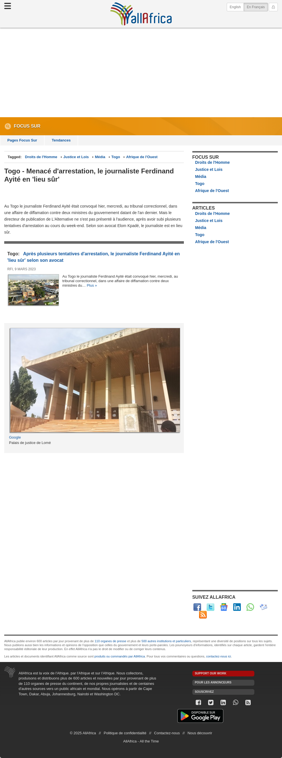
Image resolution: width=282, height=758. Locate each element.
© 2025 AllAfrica (83, 733)
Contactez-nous (167, 733)
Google (15, 437)
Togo (115, 157)
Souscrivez (204, 691)
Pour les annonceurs (213, 682)
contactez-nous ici (218, 656)
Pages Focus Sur (22, 140)
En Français (257, 6)
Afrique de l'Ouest (141, 157)
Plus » (92, 285)
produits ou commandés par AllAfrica (119, 656)
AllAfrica (141, 13)
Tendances (61, 140)
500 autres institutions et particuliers (166, 641)
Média (100, 157)
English (235, 7)
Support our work (210, 673)
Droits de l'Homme (41, 157)
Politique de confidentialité (125, 733)
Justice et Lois (76, 157)
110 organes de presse (110, 641)
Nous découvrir (200, 733)
